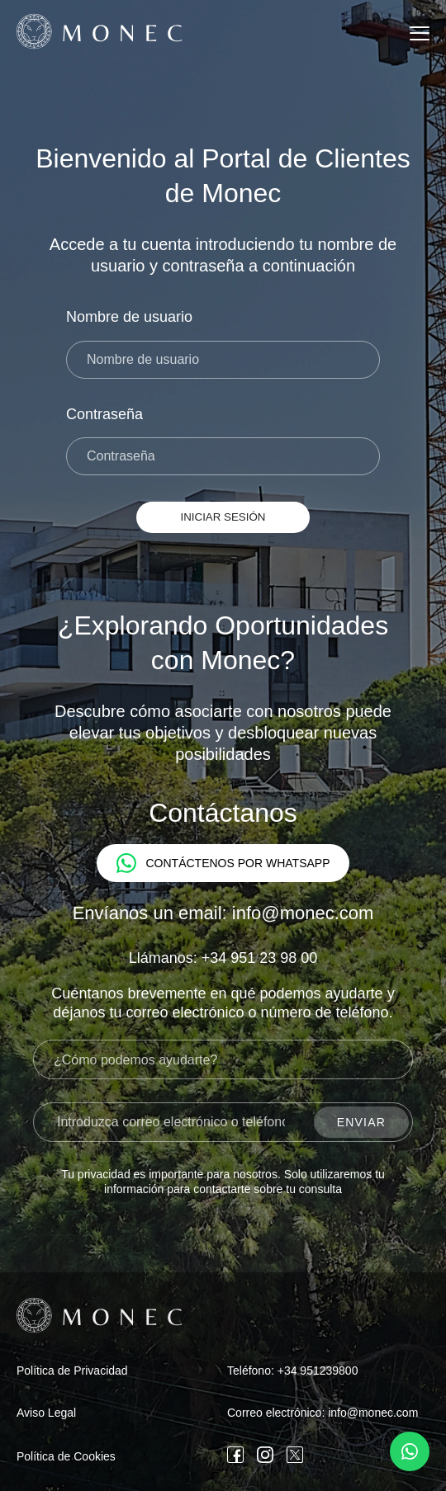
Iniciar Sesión (223, 517)
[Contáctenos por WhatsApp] (409, 1451)
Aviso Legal (46, 1412)
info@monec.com (373, 1412)
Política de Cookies (66, 1456)
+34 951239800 (318, 1370)
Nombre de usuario (129, 317)
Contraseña (104, 414)
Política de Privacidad (72, 1370)
